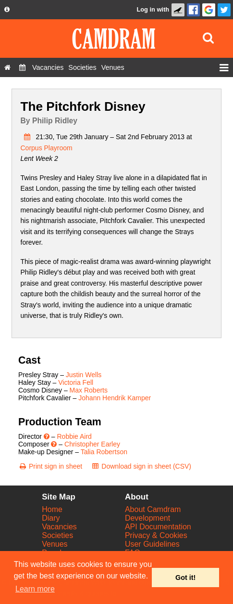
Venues (54, 544)
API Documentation (158, 527)
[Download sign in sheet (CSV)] (141, 466)
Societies (57, 535)
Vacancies (59, 527)
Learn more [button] (35, 589)
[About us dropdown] (7, 9)
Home (52, 509)
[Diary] (22, 67)
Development (147, 518)
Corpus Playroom (47, 148)
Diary (51, 518)
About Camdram (153, 509)
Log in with (152, 9)
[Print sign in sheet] (50, 466)
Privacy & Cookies (156, 535)
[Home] (7, 67)
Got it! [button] (185, 577)
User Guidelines (152, 544)
